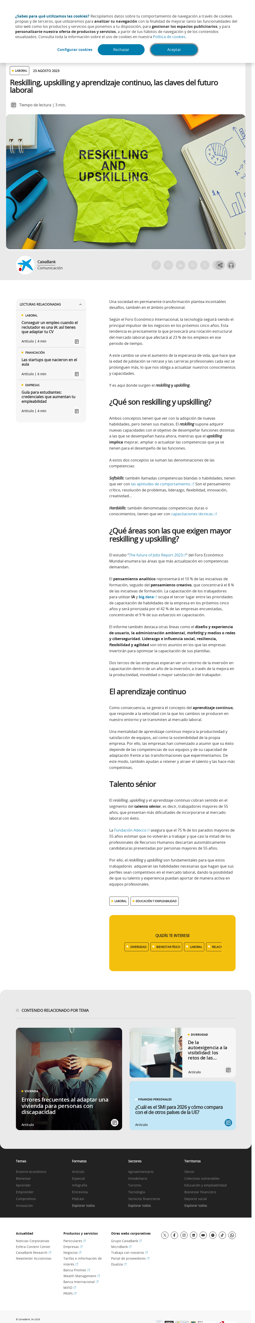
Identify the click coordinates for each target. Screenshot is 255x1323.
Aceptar (175, 49)
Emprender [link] (25, 1192)
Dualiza (119, 1264)
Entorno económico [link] (31, 1172)
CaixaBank (46, 261)
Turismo (134, 1185)
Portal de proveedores (130, 1258)
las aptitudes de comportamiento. (162, 484)
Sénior (189, 1172)
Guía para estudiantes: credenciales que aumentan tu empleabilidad (48, 397)
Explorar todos (83, 1206)
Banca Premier (76, 1270)
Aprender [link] (23, 1185)
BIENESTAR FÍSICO (168, 947)
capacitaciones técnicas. (194, 513)
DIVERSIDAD (138, 947)
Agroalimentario (140, 1172)
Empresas (73, 1246)
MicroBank (121, 1246)
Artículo (78, 1172)
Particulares (74, 1241)
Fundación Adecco (132, 830)
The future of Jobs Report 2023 (157, 555)
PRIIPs (69, 1293)
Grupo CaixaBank (126, 1241)
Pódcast (78, 1199)
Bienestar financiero (200, 1192)
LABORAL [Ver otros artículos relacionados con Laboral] (21, 70)
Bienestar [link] (23, 1179)
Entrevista (80, 1192)
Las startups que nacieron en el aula (49, 362)
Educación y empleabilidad (205, 1185)
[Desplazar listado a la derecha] (227, 947)
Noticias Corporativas (32, 1241)
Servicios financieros (144, 1199)
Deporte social (195, 1199)
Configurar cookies (74, 49)
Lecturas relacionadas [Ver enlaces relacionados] (51, 304)
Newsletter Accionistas (33, 1258)
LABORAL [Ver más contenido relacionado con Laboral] (120, 901)
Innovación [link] (24, 1206)
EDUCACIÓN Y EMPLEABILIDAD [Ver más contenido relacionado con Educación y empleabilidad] (156, 901)
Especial (78, 1179)
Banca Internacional (80, 1282)
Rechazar (121, 49)
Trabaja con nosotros (129, 1252)
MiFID (69, 1287)
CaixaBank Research (33, 1252)
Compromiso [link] (26, 1199)
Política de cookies (169, 36)
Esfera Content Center (33, 1246)
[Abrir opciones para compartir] (220, 265)
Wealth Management (81, 1276)
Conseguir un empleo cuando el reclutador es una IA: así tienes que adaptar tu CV (50, 327)
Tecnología (136, 1192)
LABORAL (196, 947)
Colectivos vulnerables (201, 1179)
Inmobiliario (137, 1179)
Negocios (72, 1252)
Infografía (79, 1185)
